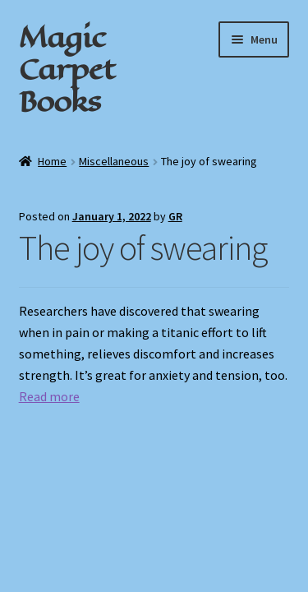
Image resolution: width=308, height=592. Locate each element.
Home (52, 161)
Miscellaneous (114, 161)
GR (175, 216)
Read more (49, 396)
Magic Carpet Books (67, 69)
